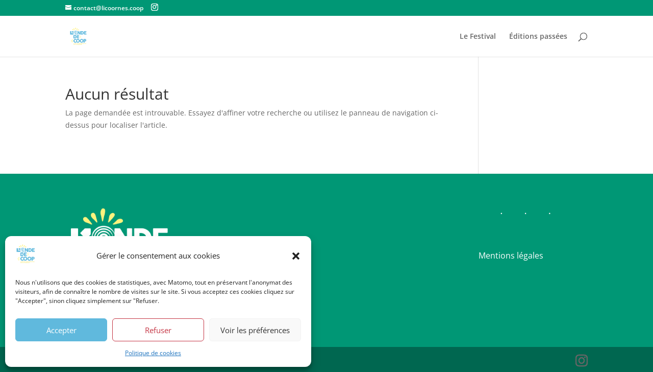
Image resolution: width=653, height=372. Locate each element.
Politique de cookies (153, 352)
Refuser (158, 330)
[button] (296, 256)
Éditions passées (538, 37)
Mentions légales (511, 255)
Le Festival (478, 37)
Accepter (61, 330)
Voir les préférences (255, 330)
